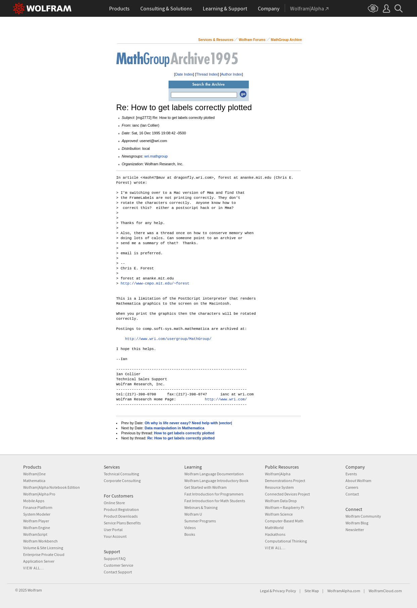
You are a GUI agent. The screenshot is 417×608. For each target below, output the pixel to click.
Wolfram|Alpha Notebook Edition (51, 487)
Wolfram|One (34, 473)
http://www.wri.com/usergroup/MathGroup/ (168, 339)
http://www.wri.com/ (226, 399)
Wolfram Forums (252, 40)
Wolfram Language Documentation (214, 473)
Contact (352, 493)
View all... (33, 568)
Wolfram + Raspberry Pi (284, 507)
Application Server (38, 561)
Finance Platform (37, 507)
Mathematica (34, 480)
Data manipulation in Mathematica (174, 428)
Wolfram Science (279, 514)
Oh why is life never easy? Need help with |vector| (188, 423)
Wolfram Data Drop (281, 500)
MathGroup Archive (286, 40)
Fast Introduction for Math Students (214, 500)
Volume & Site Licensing (43, 547)
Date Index (184, 74)
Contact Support (118, 571)
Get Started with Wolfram (205, 487)
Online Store (114, 502)
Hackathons (275, 534)
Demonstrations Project (285, 480)
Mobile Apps (33, 500)
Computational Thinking (286, 541)
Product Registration (121, 509)
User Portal (113, 529)
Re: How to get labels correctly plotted (181, 438)
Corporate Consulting (122, 480)
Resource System (279, 487)
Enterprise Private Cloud (43, 554)
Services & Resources (215, 40)
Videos (190, 527)
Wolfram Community (363, 516)
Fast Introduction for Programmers (213, 493)
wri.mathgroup (156, 156)
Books (189, 534)
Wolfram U (193, 514)
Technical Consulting (121, 473)
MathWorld (274, 527)
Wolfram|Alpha (277, 473)
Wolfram (35, 590)
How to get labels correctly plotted (184, 433)
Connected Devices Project (287, 493)
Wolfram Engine (36, 527)
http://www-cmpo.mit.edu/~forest (155, 283)
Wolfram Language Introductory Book (216, 480)
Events (351, 473)
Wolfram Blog (356, 522)
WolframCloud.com (385, 590)
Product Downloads (121, 516)
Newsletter (354, 529)
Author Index (231, 74)
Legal (264, 590)
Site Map (312, 590)
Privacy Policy (284, 590)
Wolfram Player (36, 520)
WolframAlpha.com (343, 590)
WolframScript (35, 534)
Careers (351, 487)
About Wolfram (358, 480)
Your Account (115, 536)
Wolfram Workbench (40, 541)
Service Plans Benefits (122, 522)
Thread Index (207, 74)
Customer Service (118, 565)
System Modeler (36, 514)
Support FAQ (115, 558)
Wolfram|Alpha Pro (39, 493)
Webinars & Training (201, 507)
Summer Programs (200, 520)
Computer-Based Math (284, 520)
